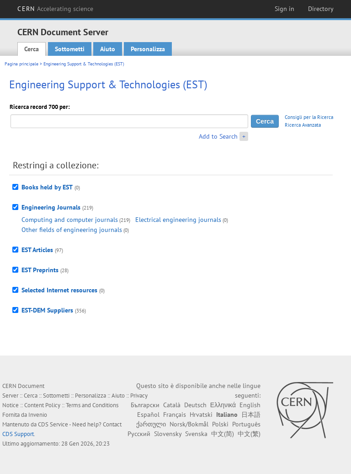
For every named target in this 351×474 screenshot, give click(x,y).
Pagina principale (21, 64)
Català (172, 405)
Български (145, 405)
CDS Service (53, 424)
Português (246, 424)
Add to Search (218, 136)
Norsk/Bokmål (189, 424)
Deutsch (195, 405)
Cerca (31, 49)
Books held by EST (47, 187)
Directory (321, 9)
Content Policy (42, 405)
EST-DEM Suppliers (47, 310)
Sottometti (70, 49)
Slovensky (167, 434)
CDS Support (18, 434)
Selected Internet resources (59, 290)
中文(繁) (249, 434)
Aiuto (107, 49)
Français (174, 414)
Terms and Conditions (92, 405)
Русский (139, 434)
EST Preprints (39, 270)
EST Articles (37, 250)
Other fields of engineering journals (71, 230)
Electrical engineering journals (178, 219)
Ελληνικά (223, 405)
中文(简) (222, 434)
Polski (220, 424)
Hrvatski (201, 414)
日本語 (251, 414)
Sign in (284, 9)
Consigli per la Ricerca (309, 117)
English (250, 405)
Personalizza (148, 49)
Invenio (37, 415)
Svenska (196, 434)
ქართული (151, 424)
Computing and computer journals (69, 219)
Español (148, 414)
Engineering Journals (50, 207)
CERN (55, 9)
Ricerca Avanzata (303, 125)
